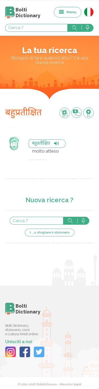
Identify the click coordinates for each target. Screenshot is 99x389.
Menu (72, 12)
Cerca (74, 28)
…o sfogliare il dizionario (51, 232)
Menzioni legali (70, 384)
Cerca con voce (87, 28)
